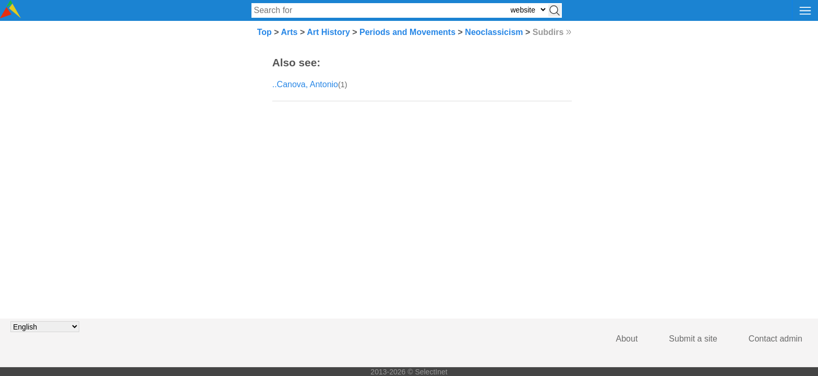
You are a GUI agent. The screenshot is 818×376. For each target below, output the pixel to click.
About (627, 338)
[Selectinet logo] (10, 15)
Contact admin (775, 338)
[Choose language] (44, 326)
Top (264, 32)
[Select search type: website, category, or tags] (528, 9)
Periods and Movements (407, 32)
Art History (328, 32)
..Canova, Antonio (305, 84)
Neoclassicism (494, 32)
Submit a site (693, 338)
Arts (289, 32)
